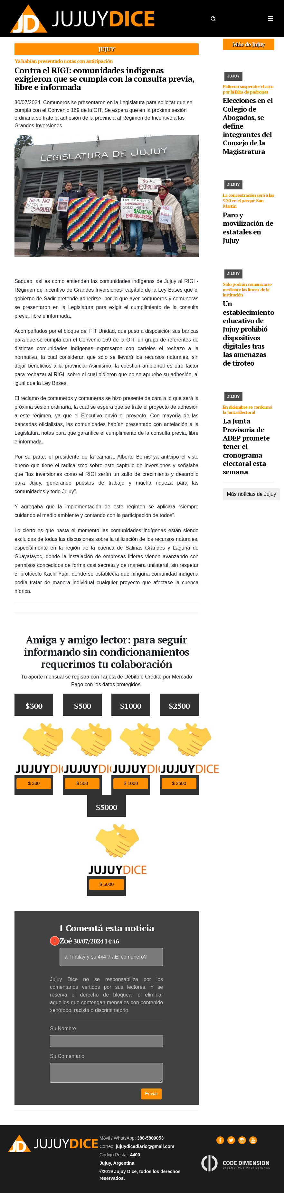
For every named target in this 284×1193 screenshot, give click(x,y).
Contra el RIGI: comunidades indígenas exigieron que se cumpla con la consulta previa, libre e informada (104, 78)
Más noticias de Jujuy (251, 494)
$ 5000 (106, 884)
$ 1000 (131, 783)
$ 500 (82, 783)
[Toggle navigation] (270, 19)
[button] (213, 19)
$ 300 (34, 783)
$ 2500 (179, 783)
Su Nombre (63, 1028)
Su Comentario (67, 1056)
